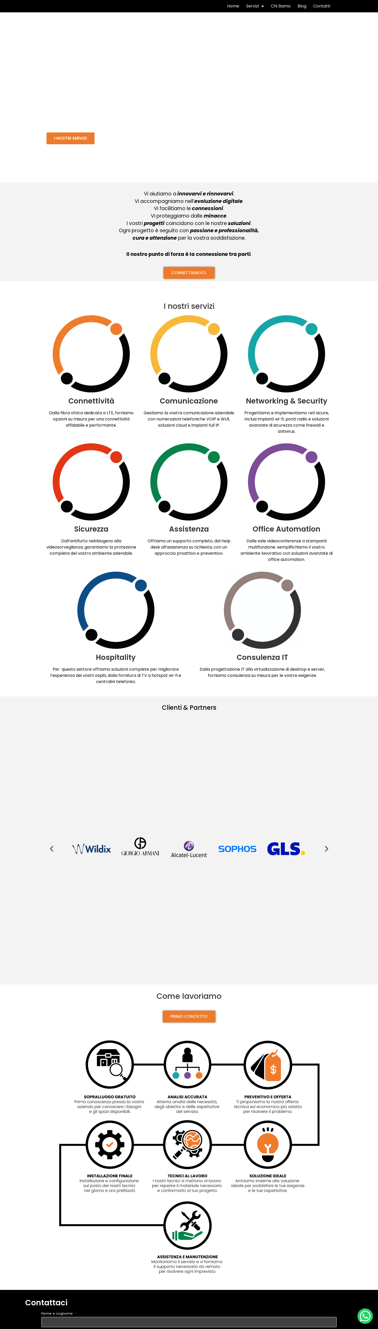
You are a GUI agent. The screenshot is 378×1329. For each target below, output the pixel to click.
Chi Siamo (281, 10)
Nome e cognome (57, 1322)
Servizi (255, 10)
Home (233, 10)
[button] (71, 146)
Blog (302, 10)
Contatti (321, 10)
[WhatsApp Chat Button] (365, 1316)
